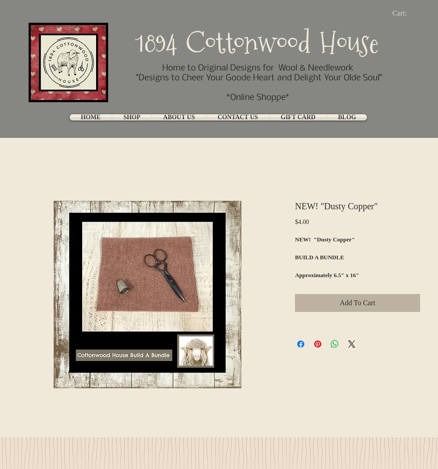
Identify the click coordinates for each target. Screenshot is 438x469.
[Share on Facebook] (300, 344)
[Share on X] (351, 344)
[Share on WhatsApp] (334, 344)
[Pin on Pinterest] (317, 344)
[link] (406, 13)
